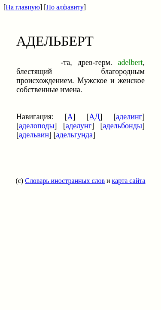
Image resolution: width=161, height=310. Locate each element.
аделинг (129, 116)
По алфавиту (65, 7)
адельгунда (74, 134)
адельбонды (122, 125)
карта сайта (129, 180)
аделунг (78, 125)
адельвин (34, 134)
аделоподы (37, 125)
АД (94, 116)
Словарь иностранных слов (65, 180)
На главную (23, 7)
